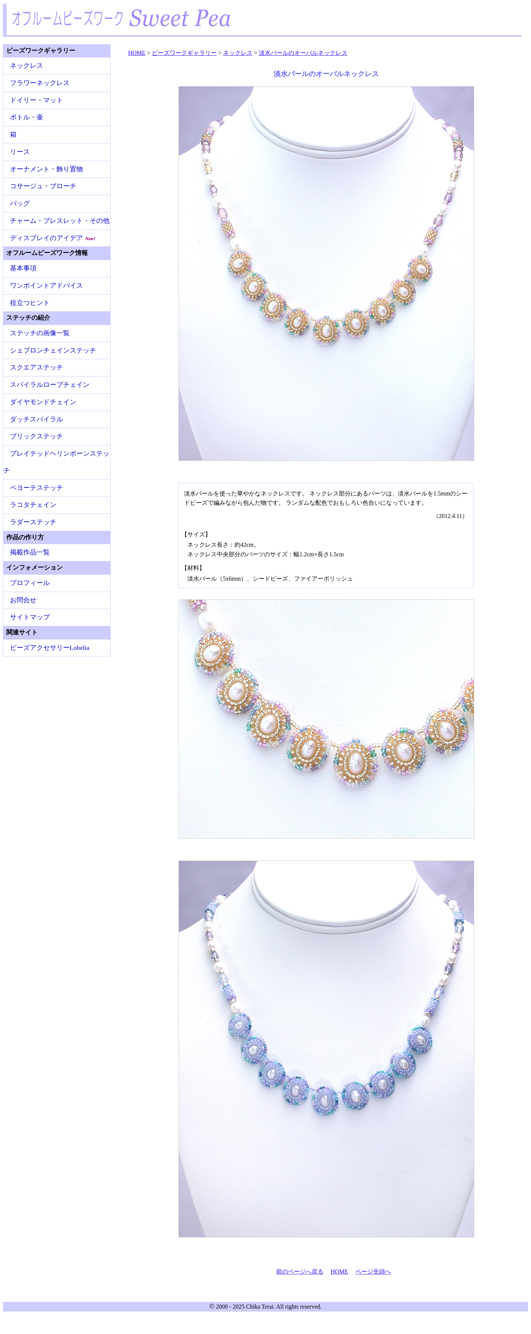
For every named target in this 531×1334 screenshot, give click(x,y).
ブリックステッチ (36, 436)
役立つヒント (30, 303)
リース (20, 151)
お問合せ (23, 600)
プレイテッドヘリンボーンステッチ (56, 462)
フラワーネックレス (40, 83)
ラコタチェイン (33, 504)
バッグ (20, 203)
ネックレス (26, 65)
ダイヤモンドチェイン (43, 402)
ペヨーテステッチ (36, 487)
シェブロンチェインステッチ (53, 350)
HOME (339, 1271)
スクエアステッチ (36, 367)
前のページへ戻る (299, 1271)
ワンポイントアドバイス (46, 285)
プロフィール (30, 583)
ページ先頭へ (373, 1271)
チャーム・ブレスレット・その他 (60, 220)
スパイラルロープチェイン (50, 384)
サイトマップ (30, 617)
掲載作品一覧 (30, 552)
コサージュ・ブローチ (43, 186)
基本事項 (23, 268)
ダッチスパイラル (36, 419)
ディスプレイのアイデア (53, 238)
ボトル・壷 (26, 117)
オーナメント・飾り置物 (46, 169)
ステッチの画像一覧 (40, 333)
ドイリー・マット (36, 100)
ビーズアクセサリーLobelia (50, 647)
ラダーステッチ (33, 522)
